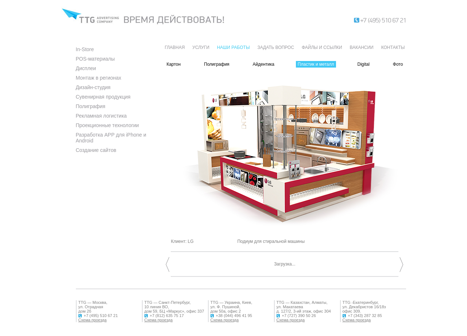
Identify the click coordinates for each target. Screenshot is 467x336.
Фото (398, 64)
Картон (173, 64)
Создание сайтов (96, 150)
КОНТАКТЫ (393, 47)
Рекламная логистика (101, 116)
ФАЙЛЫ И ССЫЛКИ (322, 47)
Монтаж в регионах (98, 78)
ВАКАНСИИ (362, 47)
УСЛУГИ (200, 47)
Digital (363, 64)
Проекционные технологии (107, 125)
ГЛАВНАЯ (175, 47)
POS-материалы (95, 59)
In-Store (85, 49)
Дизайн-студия (93, 87)
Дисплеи (86, 68)
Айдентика (263, 64)
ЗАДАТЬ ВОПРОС (275, 47)
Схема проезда (92, 320)
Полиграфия (90, 106)
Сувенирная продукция (103, 97)
